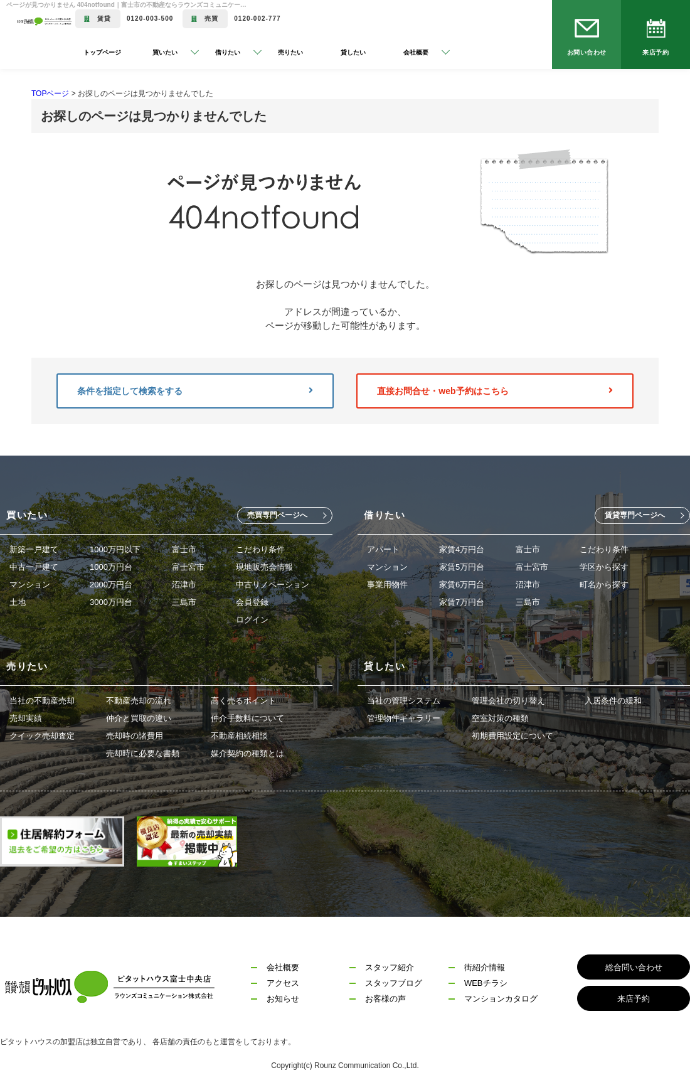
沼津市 (184, 584)
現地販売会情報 (264, 567)
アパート (383, 549)
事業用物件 (387, 584)
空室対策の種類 (500, 718)
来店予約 (655, 52)
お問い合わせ (587, 52)
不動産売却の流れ (138, 700)
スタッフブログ (393, 983)
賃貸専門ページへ (635, 515)
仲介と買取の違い (138, 718)
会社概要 (283, 967)
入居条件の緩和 (613, 700)
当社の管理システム (403, 700)
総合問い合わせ (633, 967)
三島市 (184, 602)
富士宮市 (188, 567)
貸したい (353, 52)
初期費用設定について (512, 735)
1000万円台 (111, 567)
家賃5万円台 (461, 567)
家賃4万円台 (461, 549)
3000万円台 (111, 602)
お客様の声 (385, 998)
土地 (17, 602)
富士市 (184, 549)
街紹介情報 (484, 967)
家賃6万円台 (461, 584)
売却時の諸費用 (134, 735)
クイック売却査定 (42, 735)
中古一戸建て (33, 567)
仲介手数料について (247, 718)
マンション (29, 584)
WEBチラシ (485, 983)
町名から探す (604, 584)
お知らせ (283, 998)
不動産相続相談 (239, 735)
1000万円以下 (115, 549)
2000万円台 (111, 584)
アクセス (283, 983)
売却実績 (25, 718)
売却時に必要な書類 (142, 753)
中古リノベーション (272, 584)
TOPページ (50, 93)
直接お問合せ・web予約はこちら (495, 391)
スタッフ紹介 (389, 967)
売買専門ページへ (277, 515)
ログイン (252, 619)
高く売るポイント (243, 700)
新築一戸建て (33, 549)
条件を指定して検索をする (195, 391)
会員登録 (252, 602)
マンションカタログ (501, 998)
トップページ (102, 52)
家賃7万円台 (461, 602)
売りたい (290, 52)
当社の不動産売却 (42, 700)
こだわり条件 (260, 549)
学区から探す (604, 567)
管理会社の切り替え (508, 700)
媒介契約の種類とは (247, 753)
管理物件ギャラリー (403, 718)
